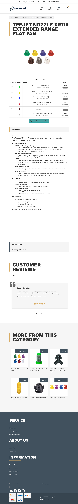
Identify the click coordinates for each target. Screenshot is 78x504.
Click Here (15, 209)
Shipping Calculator (19, 250)
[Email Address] (24, 484)
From (21, 351)
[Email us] (11, 490)
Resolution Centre (14, 434)
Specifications (17, 244)
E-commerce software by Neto (47, 497)
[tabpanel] (40, 295)
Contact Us (12, 451)
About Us (12, 448)
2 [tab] (36, 313)
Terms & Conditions (27, 487)
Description (16, 129)
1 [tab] (34, 313)
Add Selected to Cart (39, 121)
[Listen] (12, 135)
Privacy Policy (13, 468)
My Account (12, 428)
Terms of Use (13, 465)
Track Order (13, 431)
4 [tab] (41, 313)
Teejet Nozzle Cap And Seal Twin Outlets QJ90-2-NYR (58, 370)
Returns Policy (13, 471)
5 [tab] (44, 313)
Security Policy (13, 474)
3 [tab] (39, 313)
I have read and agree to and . (25, 487)
